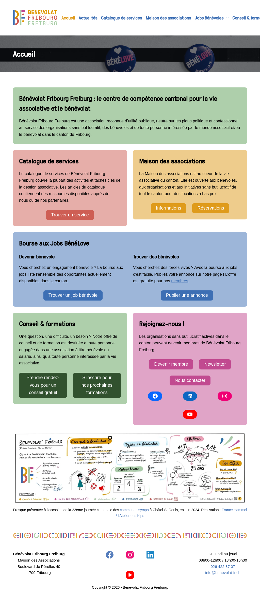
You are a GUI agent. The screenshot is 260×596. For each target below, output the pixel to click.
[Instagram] (130, 554)
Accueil (68, 18)
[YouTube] (130, 575)
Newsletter (215, 364)
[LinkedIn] (150, 554)
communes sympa (134, 510)
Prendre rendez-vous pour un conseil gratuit (42, 385)
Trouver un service (70, 214)
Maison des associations (168, 18)
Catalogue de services (121, 18)
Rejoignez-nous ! (161, 323)
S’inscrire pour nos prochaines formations (97, 385)
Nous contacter (190, 380)
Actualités (88, 18)
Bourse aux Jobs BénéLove (54, 243)
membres (179, 281)
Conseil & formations (47, 323)
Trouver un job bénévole (73, 295)
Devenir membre (171, 364)
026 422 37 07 (222, 566)
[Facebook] (109, 554)
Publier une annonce (187, 295)
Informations (168, 208)
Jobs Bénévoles (212, 18)
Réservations (210, 208)
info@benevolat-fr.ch (222, 572)
